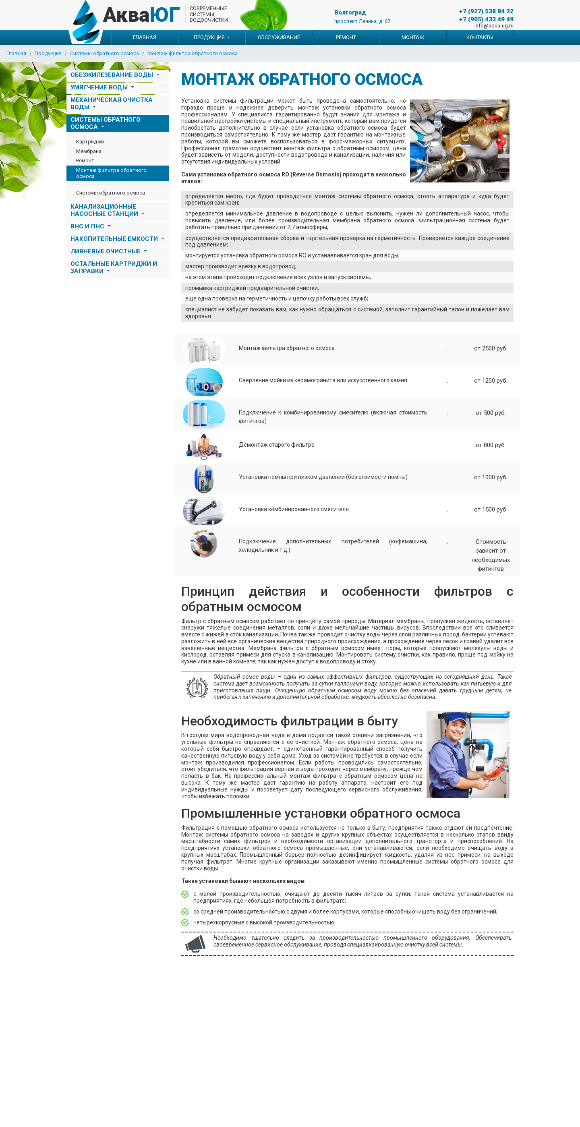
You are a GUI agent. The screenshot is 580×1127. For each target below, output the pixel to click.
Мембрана (89, 151)
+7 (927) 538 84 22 (486, 11)
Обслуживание (279, 37)
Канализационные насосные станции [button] (105, 210)
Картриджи (90, 142)
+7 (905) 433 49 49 (486, 19)
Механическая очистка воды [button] (111, 103)
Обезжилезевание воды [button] (112, 75)
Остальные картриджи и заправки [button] (113, 267)
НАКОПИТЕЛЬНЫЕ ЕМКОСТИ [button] (115, 238)
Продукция (48, 53)
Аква (141, 15)
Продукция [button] (210, 37)
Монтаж (413, 37)
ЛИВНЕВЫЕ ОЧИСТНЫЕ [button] (106, 251)
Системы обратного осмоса (104, 53)
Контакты (479, 37)
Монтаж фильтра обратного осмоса (192, 53)
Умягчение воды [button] (99, 87)
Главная (144, 37)
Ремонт (346, 37)
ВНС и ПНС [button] (88, 226)
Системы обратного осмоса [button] (105, 123)
